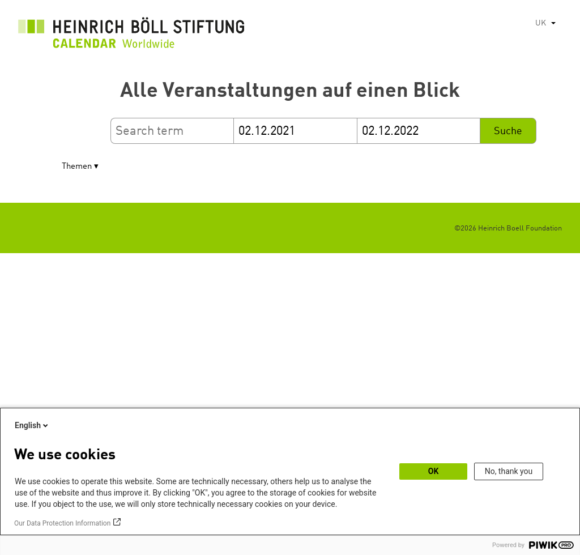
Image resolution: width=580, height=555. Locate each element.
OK (433, 471)
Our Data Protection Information (62, 523)
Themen (77, 167)
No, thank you (509, 471)
